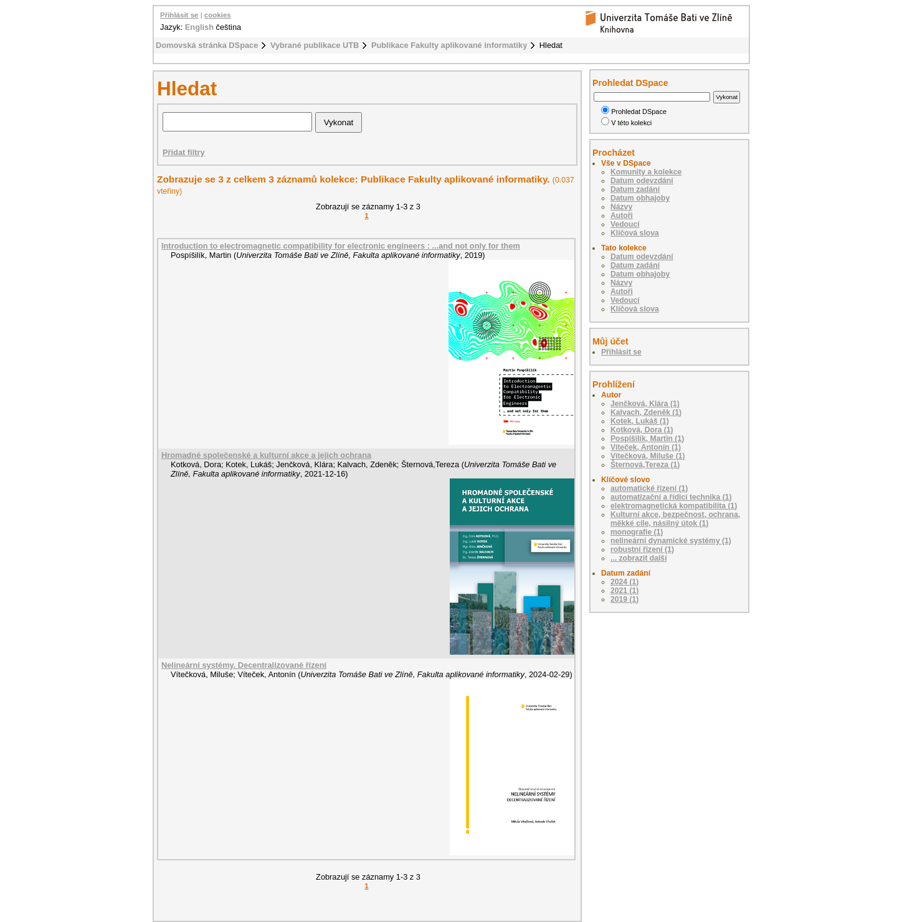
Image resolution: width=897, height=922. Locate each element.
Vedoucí (625, 224)
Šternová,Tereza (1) (645, 464)
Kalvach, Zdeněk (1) (645, 412)
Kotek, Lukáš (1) (639, 421)
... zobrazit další (638, 558)
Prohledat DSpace (634, 111)
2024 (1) (624, 581)
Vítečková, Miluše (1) (647, 456)
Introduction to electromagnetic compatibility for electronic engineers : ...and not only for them (340, 245)
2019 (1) (624, 599)
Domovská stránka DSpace (207, 45)
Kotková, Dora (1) (641, 429)
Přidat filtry (184, 152)
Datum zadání (635, 189)
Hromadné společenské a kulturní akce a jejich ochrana (266, 455)
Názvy (621, 206)
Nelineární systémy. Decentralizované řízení (243, 665)
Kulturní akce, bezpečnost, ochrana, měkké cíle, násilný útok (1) (675, 519)
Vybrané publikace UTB (314, 45)
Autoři (621, 215)
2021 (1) (624, 590)
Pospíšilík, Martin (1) (647, 438)
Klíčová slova (634, 233)
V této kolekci (626, 122)
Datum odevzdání (641, 180)
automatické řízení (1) (649, 488)
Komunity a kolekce (645, 172)
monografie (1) (636, 532)
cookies (217, 15)
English (199, 27)
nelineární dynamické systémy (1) (670, 540)
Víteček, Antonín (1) (645, 447)
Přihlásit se (179, 15)
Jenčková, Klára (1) (645, 403)
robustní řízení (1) (642, 549)
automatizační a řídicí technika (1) (671, 497)
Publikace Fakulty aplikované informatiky (449, 45)
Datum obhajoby (640, 198)
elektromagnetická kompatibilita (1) (673, 505)
